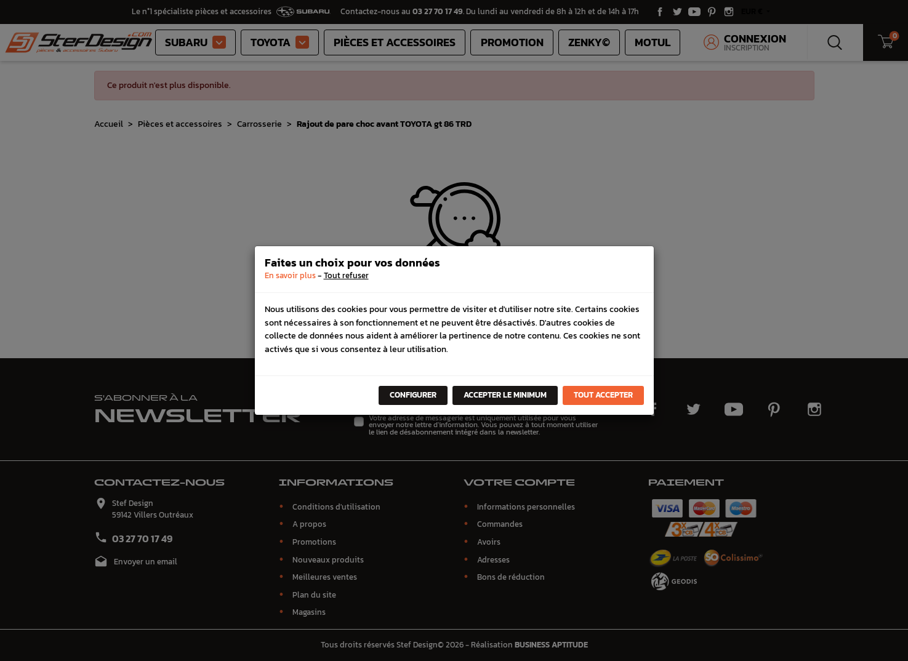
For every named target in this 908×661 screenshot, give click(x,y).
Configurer (413, 395)
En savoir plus (290, 275)
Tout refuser (346, 275)
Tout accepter (603, 395)
